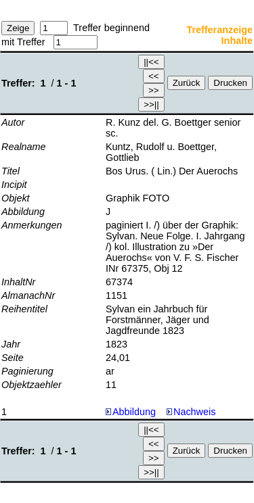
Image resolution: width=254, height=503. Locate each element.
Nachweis (191, 411)
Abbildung (134, 411)
